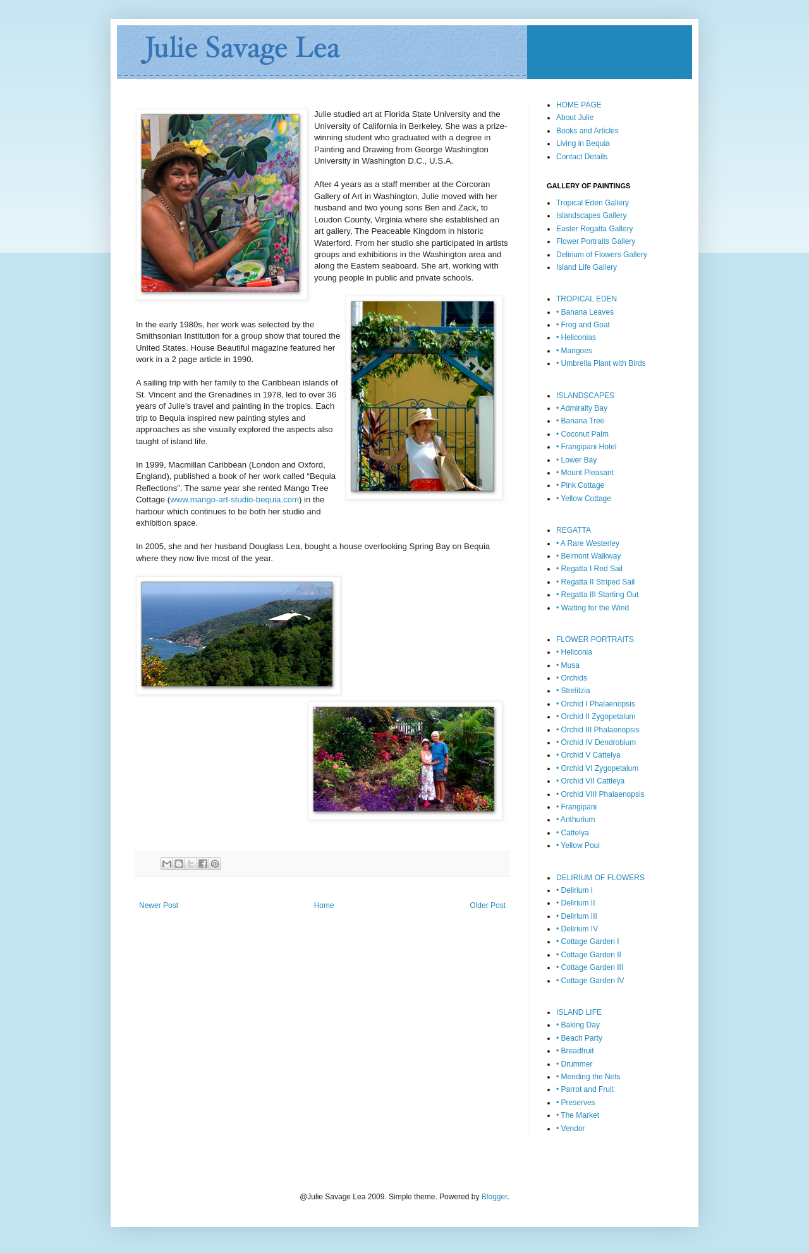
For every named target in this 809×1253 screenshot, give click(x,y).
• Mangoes (574, 350)
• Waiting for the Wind (592, 607)
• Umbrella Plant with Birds (601, 363)
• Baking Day (578, 1024)
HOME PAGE (579, 104)
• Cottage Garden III (589, 967)
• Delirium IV (577, 928)
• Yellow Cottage (583, 498)
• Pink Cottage (580, 485)
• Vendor (570, 1128)
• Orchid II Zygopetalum (596, 716)
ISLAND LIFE (579, 1012)
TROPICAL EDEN (586, 298)
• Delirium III (576, 916)
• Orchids (571, 678)
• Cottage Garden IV (590, 980)
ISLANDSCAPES (585, 395)
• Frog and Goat (583, 324)
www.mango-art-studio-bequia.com (234, 499)
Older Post (488, 905)
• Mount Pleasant (585, 472)
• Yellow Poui (578, 845)
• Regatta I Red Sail (589, 568)
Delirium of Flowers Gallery (601, 254)
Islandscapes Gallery (591, 215)
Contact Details (581, 156)
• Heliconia (574, 652)
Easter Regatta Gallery (594, 228)
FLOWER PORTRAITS (595, 639)
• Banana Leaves (585, 312)
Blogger (495, 1196)
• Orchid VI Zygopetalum (597, 768)
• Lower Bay (576, 460)
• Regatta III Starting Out (597, 594)
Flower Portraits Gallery (595, 241)
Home (324, 905)
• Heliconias (576, 337)
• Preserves (575, 1102)
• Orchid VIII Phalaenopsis (600, 794)
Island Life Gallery (586, 267)
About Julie (574, 117)
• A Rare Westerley (587, 543)
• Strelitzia (573, 690)
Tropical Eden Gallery (592, 202)
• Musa (568, 665)
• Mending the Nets (588, 1076)
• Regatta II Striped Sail (595, 582)
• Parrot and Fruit (585, 1089)
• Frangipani (576, 806)
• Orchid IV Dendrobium (596, 742)
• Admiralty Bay (581, 408)
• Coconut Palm (582, 434)
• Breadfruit (575, 1050)
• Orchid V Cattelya (588, 755)
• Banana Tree (580, 420)
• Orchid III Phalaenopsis (598, 729)
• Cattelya (572, 832)
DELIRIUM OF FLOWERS (600, 877)
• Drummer (574, 1064)
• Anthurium (575, 819)
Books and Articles (587, 130)
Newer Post (158, 905)
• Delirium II (575, 903)
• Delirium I (574, 890)
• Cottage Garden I (587, 941)
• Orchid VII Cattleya (590, 781)
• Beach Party (579, 1038)
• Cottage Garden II (588, 954)
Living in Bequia (583, 143)
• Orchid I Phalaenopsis (595, 703)
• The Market (577, 1115)
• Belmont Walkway (588, 556)
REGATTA (573, 530)
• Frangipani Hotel (586, 446)
